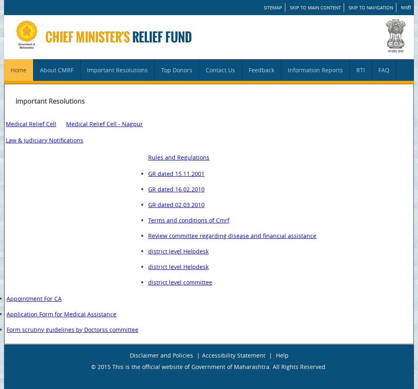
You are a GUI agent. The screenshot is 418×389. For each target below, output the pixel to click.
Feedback (261, 70)
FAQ (383, 70)
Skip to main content (315, 7)
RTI (360, 70)
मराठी (406, 7)
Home (19, 70)
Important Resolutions (117, 70)
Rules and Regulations (178, 157)
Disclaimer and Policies (161, 355)
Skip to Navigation (371, 7)
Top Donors (176, 70)
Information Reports (315, 70)
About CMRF (56, 70)
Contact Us (220, 70)
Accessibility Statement (233, 355)
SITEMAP (273, 7)
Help (282, 355)
